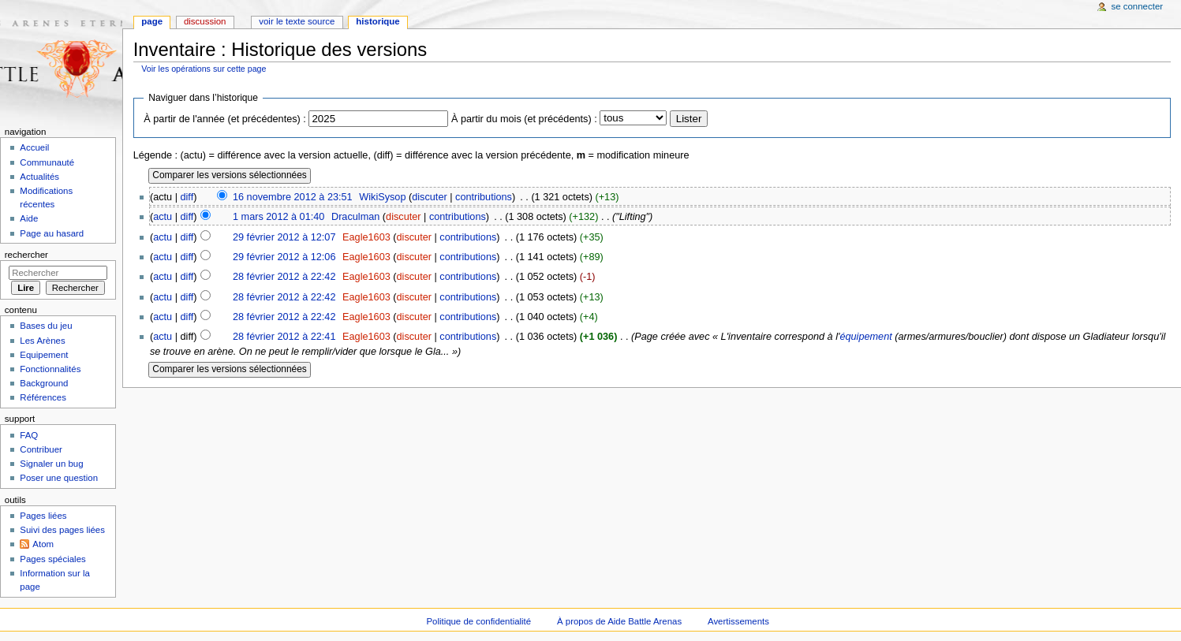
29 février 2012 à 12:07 (284, 237)
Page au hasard (52, 233)
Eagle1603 (366, 237)
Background (44, 383)
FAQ (29, 435)
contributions (483, 197)
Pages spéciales (52, 559)
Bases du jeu (46, 325)
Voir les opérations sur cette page (203, 68)
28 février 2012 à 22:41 (284, 336)
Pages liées (43, 515)
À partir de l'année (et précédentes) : (225, 119)
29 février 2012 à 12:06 (284, 257)
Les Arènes (42, 340)
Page (152, 21)
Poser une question (59, 478)
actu (162, 216)
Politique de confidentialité (478, 621)
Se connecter (1138, 6)
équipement (865, 336)
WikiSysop (382, 197)
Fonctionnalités (50, 369)
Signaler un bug (51, 463)
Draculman (355, 216)
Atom (43, 544)
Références (43, 397)
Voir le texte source (296, 21)
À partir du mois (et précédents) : (524, 119)
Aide (29, 218)
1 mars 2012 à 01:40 (278, 216)
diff (187, 197)
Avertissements (738, 621)
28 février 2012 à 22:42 (284, 276)
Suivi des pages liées (62, 530)
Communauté (47, 162)
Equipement (44, 355)
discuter (429, 197)
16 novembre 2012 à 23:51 (293, 197)
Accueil (34, 147)
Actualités (39, 176)
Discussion (205, 21)
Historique (377, 21)
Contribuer (41, 449)
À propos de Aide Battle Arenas (619, 621)
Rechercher (26, 254)
